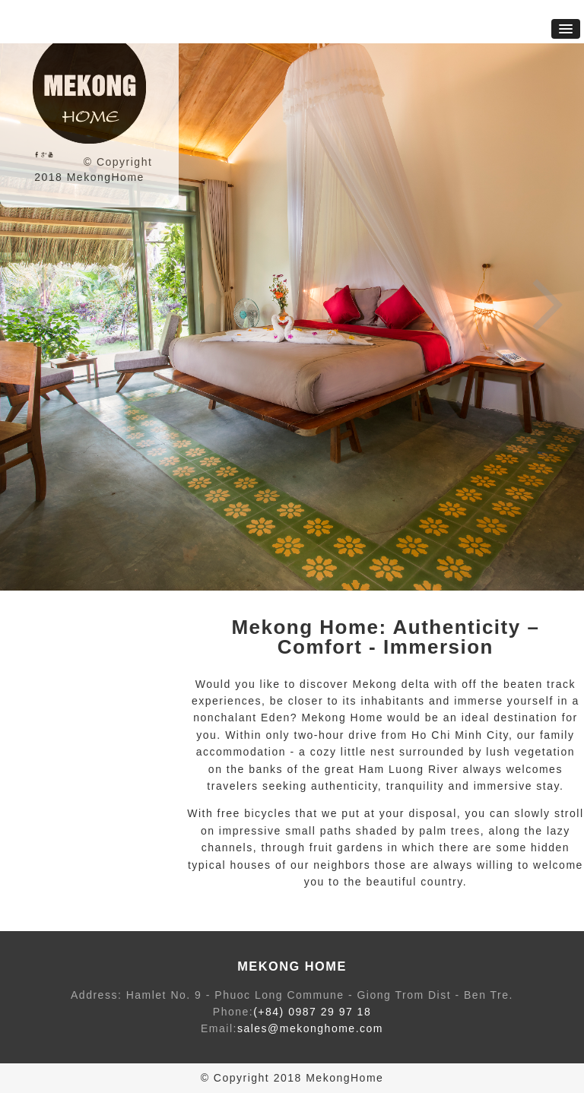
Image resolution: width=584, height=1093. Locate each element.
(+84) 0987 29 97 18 (312, 1012)
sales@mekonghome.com (310, 1028)
